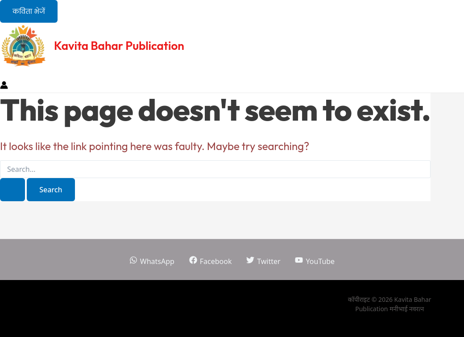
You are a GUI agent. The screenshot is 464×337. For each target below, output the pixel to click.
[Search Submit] (12, 189)
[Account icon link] (4, 86)
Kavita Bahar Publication (119, 45)
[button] (29, 11)
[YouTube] (314, 261)
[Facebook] (210, 261)
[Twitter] (263, 261)
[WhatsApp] (151, 261)
